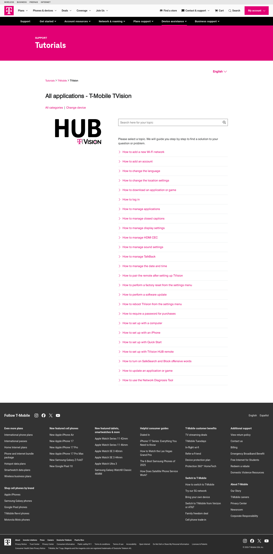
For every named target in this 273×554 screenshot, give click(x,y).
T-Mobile (62, 80)
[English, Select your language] (220, 71)
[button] (48, 21)
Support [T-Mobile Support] (41, 37)
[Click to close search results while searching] (224, 122)
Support (25, 21)
